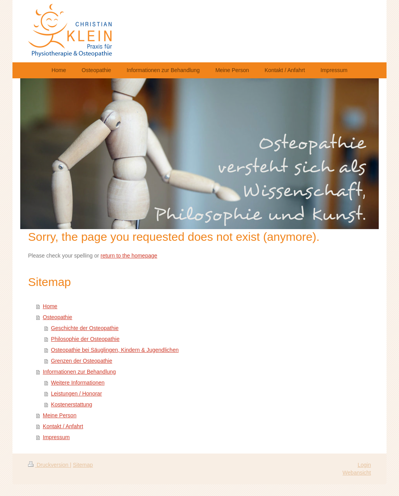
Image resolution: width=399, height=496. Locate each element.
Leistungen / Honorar (76, 393)
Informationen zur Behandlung (79, 372)
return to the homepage (129, 255)
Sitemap (83, 465)
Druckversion (49, 465)
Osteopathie (57, 317)
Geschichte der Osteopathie (85, 328)
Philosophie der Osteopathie (85, 339)
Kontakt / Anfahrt (63, 426)
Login (364, 465)
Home (50, 306)
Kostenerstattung (71, 404)
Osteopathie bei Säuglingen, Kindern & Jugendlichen (115, 350)
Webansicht (357, 473)
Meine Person (59, 415)
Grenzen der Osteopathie (81, 361)
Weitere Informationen (77, 383)
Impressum (56, 437)
